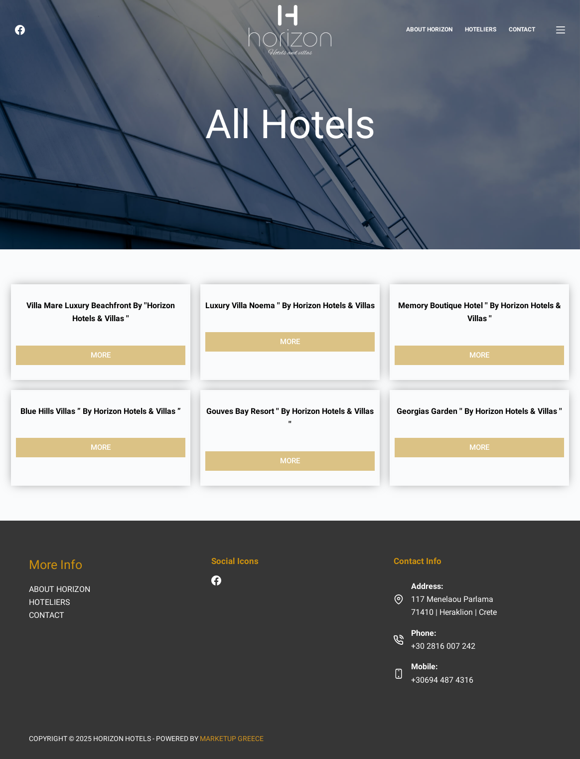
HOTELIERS (49, 602)
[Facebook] (20, 30)
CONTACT (46, 615)
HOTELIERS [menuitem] (480, 29)
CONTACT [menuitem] (522, 29)
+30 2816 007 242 (443, 646)
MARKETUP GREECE (232, 739)
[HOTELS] (560, 29)
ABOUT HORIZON (59, 589)
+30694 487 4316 (442, 680)
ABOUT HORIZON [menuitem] (429, 29)
